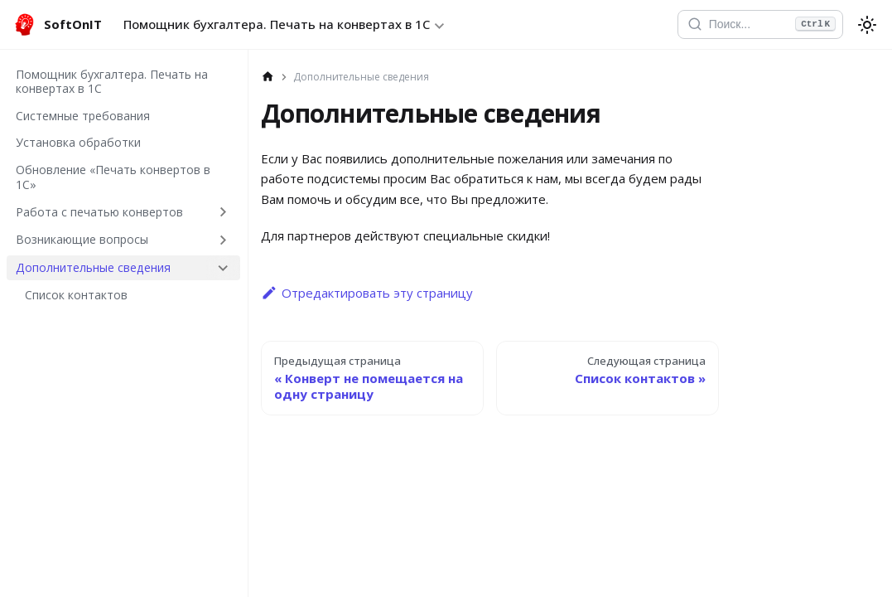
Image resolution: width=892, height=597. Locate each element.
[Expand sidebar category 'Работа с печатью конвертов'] (223, 211)
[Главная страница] (268, 77)
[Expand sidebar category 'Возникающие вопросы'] (223, 239)
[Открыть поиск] (759, 25)
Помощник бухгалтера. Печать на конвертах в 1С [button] (276, 24)
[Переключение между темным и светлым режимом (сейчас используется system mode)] (867, 24)
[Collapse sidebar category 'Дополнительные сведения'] (223, 267)
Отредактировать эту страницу (367, 292)
